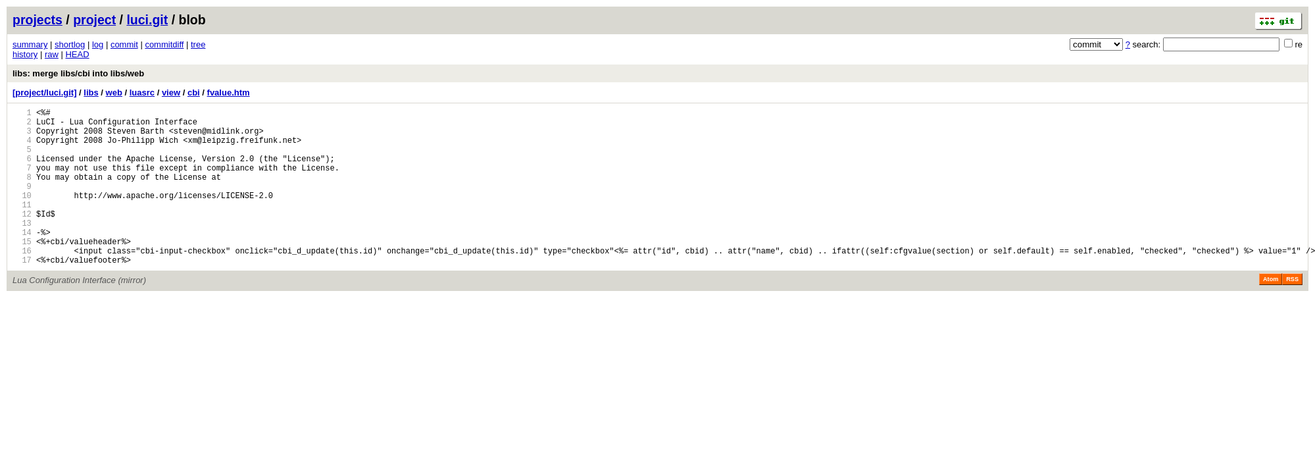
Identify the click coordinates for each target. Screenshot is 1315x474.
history (24, 54)
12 (22, 237)
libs (91, 92)
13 (22, 248)
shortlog (70, 44)
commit (124, 44)
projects (37, 20)
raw (52, 54)
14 (22, 259)
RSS (1292, 312)
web (114, 92)
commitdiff (164, 44)
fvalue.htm (228, 92)
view (171, 92)
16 (22, 282)
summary (29, 44)
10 (22, 215)
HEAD (77, 54)
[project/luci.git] (44, 92)
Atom (1270, 312)
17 (22, 293)
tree (198, 44)
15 (22, 270)
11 (22, 226)
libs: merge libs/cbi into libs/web (78, 73)
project (94, 20)
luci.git (147, 20)
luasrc (142, 92)
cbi (193, 92)
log (97, 44)
